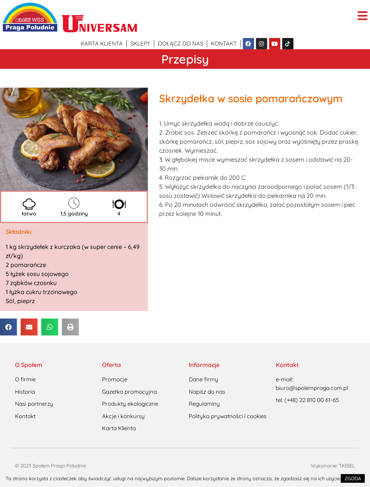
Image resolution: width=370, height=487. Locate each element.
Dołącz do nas (180, 43)
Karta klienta (102, 43)
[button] (8, 327)
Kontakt (224, 43)
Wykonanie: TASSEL (333, 466)
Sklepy (140, 43)
